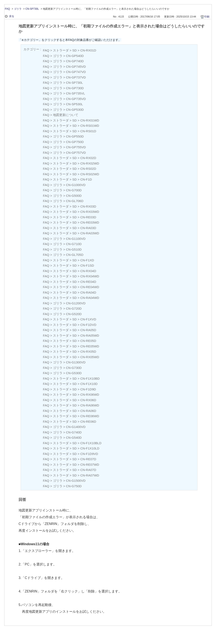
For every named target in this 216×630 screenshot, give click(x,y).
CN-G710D (74, 244)
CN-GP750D (75, 142)
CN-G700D (74, 190)
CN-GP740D (75, 61)
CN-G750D (74, 486)
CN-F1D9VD (89, 454)
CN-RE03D (88, 217)
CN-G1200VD (76, 303)
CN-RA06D (88, 411)
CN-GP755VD (76, 147)
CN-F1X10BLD (90, 443)
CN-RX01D (88, 50)
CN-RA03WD (89, 233)
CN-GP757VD (76, 152)
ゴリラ (18, 8)
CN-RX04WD (89, 276)
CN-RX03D (88, 206)
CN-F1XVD (88, 319)
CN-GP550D (75, 136)
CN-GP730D (75, 88)
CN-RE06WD (89, 416)
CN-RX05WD (89, 357)
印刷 (206, 16)
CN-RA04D (88, 292)
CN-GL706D (75, 201)
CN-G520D (74, 314)
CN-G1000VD (76, 185)
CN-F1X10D (89, 384)
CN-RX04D (88, 271)
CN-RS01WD (89, 125)
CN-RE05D (88, 341)
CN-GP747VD (76, 72)
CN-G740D (74, 432)
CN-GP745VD (76, 66)
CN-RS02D (88, 168)
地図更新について (65, 115)
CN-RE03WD (89, 222)
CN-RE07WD (89, 464)
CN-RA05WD (89, 335)
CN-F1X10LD (89, 448)
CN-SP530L (74, 104)
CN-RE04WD (89, 287)
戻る (11, 16)
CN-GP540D (75, 56)
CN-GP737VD (76, 77)
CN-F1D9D (88, 389)
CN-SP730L (32, 8)
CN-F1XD (87, 260)
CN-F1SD (87, 265)
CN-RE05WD (89, 346)
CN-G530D (74, 373)
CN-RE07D (88, 459)
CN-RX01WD (89, 120)
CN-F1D (86, 179)
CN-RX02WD (89, 163)
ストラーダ (61, 50)
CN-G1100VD (76, 238)
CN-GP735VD (76, 99)
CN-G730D (74, 368)
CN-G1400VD (76, 427)
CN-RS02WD (89, 174)
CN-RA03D (88, 228)
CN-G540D (74, 437)
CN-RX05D (88, 351)
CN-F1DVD (88, 324)
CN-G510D (74, 249)
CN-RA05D (88, 330)
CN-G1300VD (76, 362)
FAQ (7, 8)
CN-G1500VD (76, 480)
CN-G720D (74, 308)
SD (74, 50)
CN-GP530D (75, 109)
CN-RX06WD (89, 394)
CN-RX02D (88, 158)
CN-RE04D (88, 281)
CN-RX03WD (89, 211)
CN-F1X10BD (90, 378)
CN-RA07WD (89, 475)
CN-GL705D (75, 254)
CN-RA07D (88, 470)
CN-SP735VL (75, 93)
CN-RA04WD (89, 297)
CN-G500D (74, 195)
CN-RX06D (88, 400)
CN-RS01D (88, 131)
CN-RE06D (88, 421)
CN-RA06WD (89, 405)
